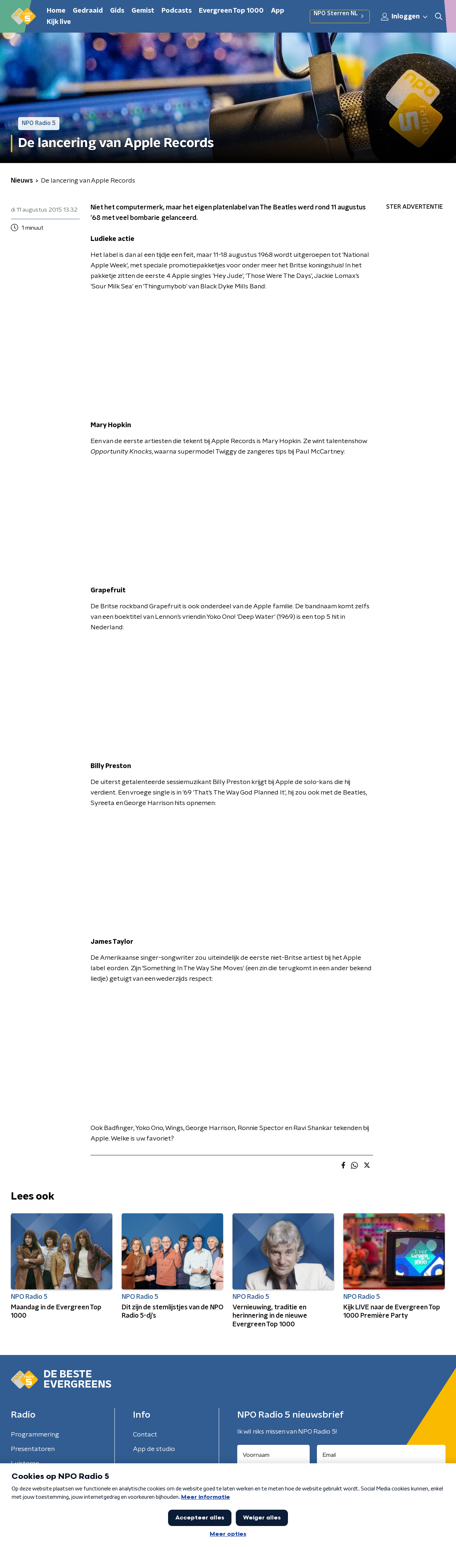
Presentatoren (33, 1449)
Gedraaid (88, 11)
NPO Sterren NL (340, 16)
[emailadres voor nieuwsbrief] (381, 1455)
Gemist (142, 11)
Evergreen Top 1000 (231, 11)
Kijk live (59, 22)
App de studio (154, 1449)
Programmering (35, 1434)
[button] (438, 16)
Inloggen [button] (404, 17)
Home (56, 11)
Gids (117, 11)
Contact (145, 1434)
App (277, 11)
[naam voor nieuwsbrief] (273, 1455)
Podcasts (177, 11)
